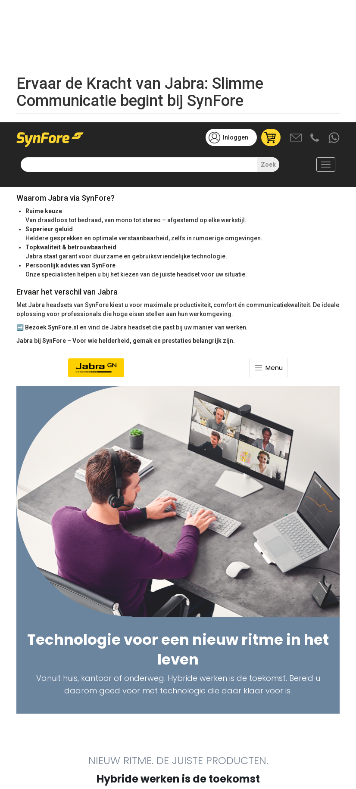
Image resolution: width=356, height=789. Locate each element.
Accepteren (259, 758)
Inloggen (235, 15)
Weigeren (300, 758)
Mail (296, 15)
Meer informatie (56, 782)
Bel (315, 15)
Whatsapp (334, 15)
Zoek (268, 42)
